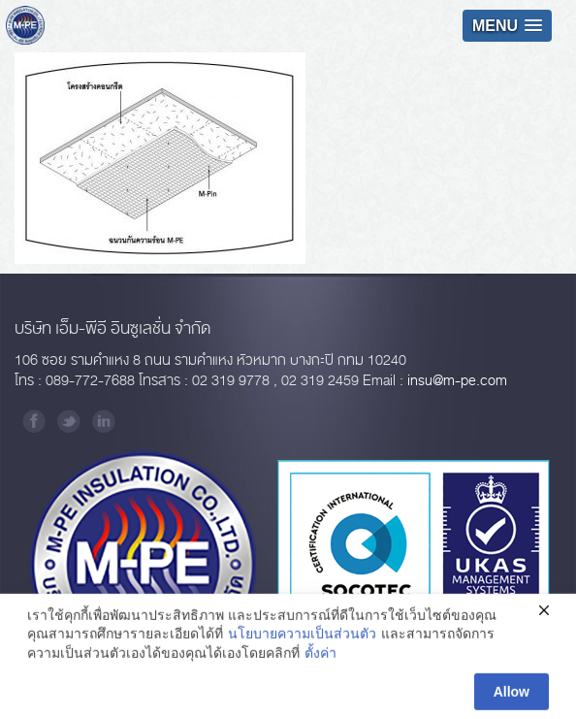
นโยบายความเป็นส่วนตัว (302, 638)
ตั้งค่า (320, 658)
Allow (511, 696)
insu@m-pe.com (457, 381)
